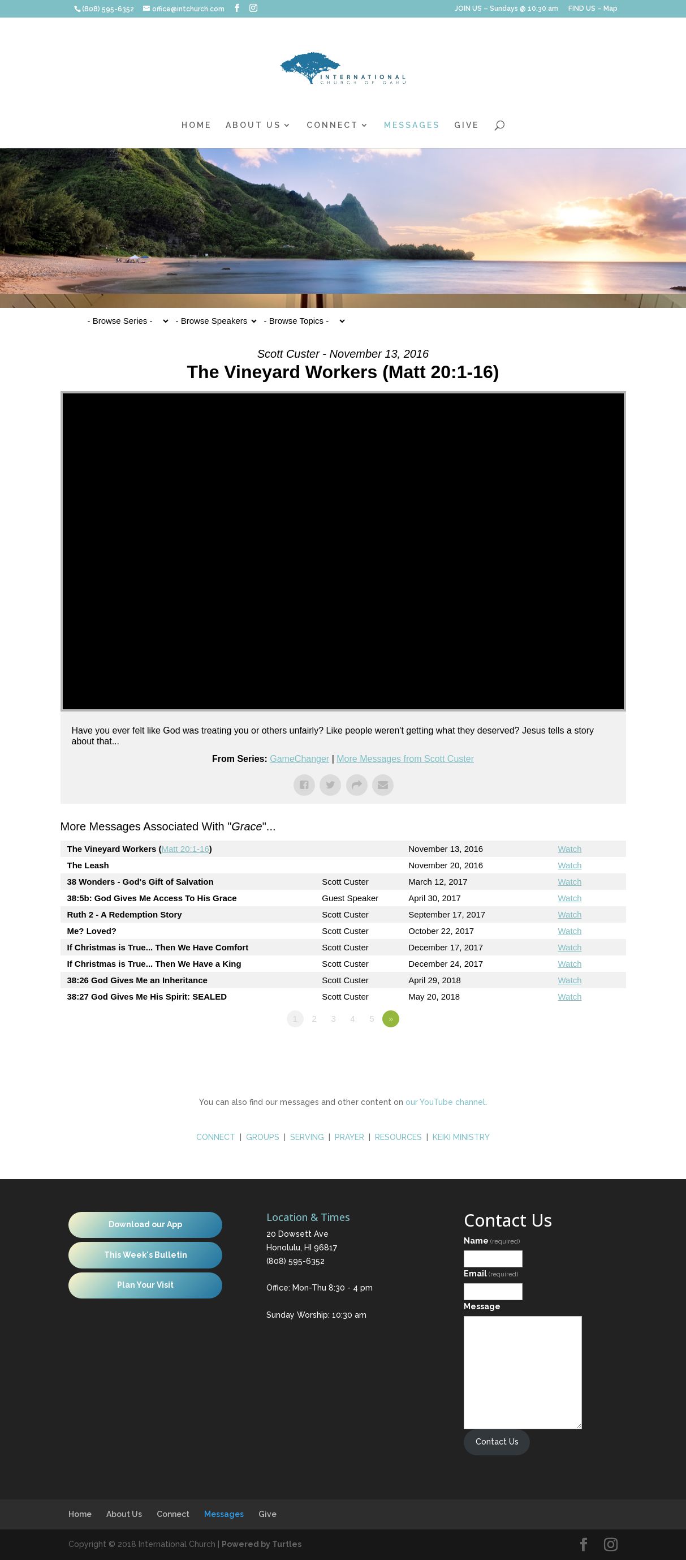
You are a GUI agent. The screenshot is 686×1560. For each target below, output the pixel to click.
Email (491, 1273)
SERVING (307, 1137)
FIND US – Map (593, 8)
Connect (333, 125)
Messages (412, 125)
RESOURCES (398, 1137)
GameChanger (299, 759)
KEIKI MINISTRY (461, 1137)
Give (466, 125)
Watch (570, 849)
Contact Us (497, 1441)
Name (492, 1240)
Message (482, 1306)
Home (197, 125)
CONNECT (215, 1137)
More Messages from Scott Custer (405, 759)
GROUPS (262, 1137)
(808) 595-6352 (295, 1261)
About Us (253, 125)
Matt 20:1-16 (185, 849)
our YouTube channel (445, 1102)
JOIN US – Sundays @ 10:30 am (506, 8)
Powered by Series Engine (584, 1050)
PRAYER (350, 1137)
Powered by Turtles (261, 1544)
